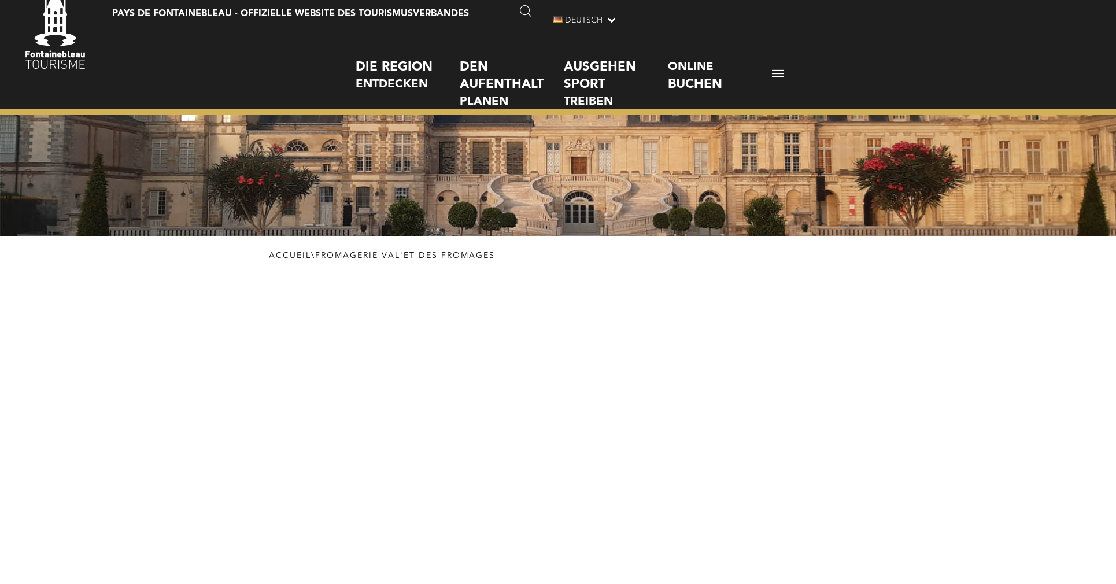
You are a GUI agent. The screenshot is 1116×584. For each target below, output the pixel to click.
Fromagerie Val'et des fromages (405, 256)
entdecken (408, 64)
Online (720, 66)
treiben (616, 73)
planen (512, 73)
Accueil (290, 256)
